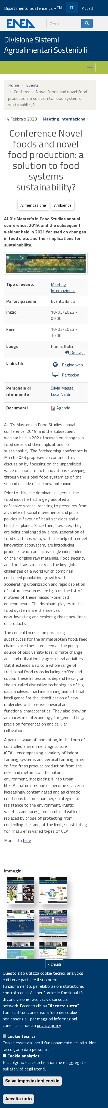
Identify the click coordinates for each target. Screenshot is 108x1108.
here (27, 840)
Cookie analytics (23, 1056)
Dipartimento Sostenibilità (30, 8)
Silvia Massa (62, 388)
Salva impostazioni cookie (32, 1081)
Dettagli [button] (75, 352)
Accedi (88, 8)
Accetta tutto (18, 1099)
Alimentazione (33, 205)
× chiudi (54, 964)
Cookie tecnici (21, 1036)
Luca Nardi (60, 394)
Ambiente (63, 205)
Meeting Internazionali (65, 119)
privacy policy (49, 1025)
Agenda (63, 408)
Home (13, 85)
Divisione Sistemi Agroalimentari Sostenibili (45, 45)
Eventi (32, 85)
